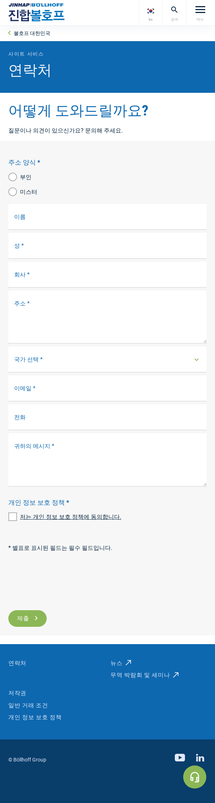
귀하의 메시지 (34, 446)
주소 (22, 303)
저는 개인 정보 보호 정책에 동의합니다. (70, 516)
